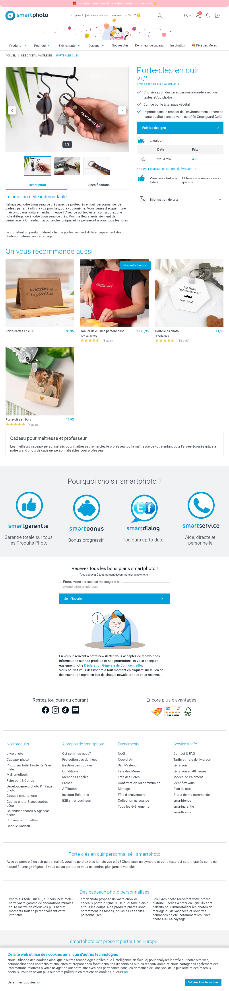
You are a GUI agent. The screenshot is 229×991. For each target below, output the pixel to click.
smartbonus (182, 812)
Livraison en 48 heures (190, 771)
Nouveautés (120, 45)
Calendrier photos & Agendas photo (28, 813)
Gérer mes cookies (24, 982)
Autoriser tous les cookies (203, 982)
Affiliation (69, 789)
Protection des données (79, 760)
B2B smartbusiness (76, 801)
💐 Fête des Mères (204, 45)
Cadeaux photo (18, 760)
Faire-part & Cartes (20, 781)
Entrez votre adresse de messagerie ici (91, 582)
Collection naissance (133, 801)
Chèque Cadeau (18, 826)
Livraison (180, 765)
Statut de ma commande (191, 795)
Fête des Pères (129, 777)
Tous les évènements (133, 807)
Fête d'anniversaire (132, 795)
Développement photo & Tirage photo (29, 788)
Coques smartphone (22, 796)
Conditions (70, 771)
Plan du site (182, 789)
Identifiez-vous (184, 783)
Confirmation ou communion (139, 783)
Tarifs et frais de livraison (192, 760)
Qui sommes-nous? (76, 754)
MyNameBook (17, 775)
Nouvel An (125, 760)
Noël (121, 754)
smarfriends (182, 801)
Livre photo (15, 754)
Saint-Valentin (128, 765)
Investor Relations (75, 795)
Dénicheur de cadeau (149, 45)
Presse (67, 783)
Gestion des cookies (77, 765)
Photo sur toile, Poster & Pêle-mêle (29, 767)
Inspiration (177, 45)
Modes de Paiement (188, 777)
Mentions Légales (75, 777)
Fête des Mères (129, 771)
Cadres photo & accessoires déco (28, 804)
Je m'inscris (73, 599)
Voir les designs (154, 128)
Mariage (124, 789)
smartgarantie (183, 807)
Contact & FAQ (184, 754)
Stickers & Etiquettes (22, 820)
